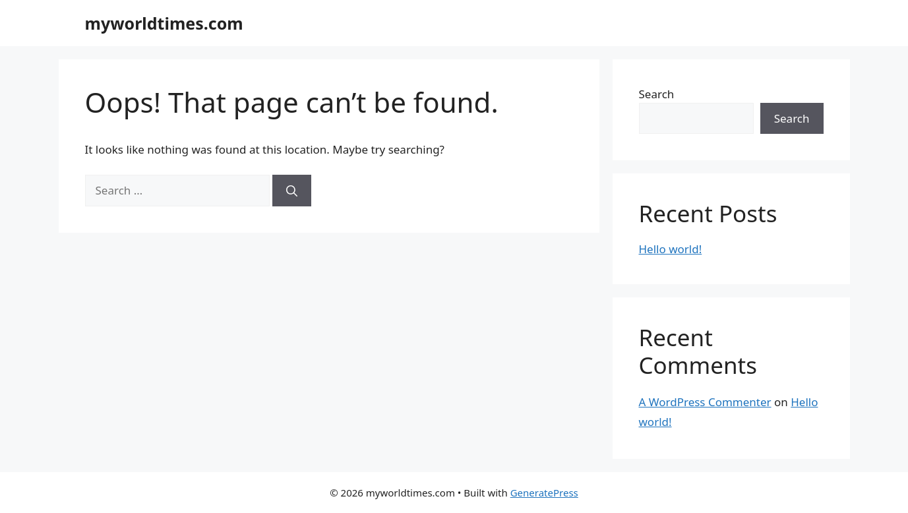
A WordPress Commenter (705, 401)
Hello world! (670, 248)
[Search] (291, 190)
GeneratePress (544, 492)
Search (657, 94)
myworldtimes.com (164, 23)
